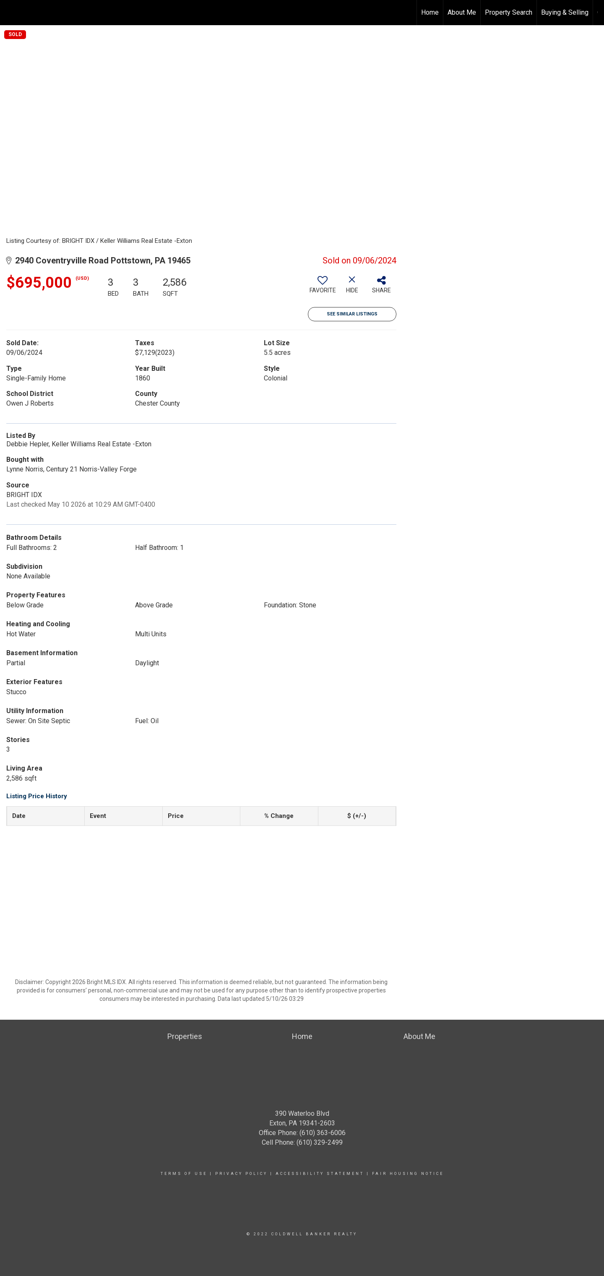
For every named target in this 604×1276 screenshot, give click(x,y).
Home (430, 12)
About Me (462, 12)
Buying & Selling (564, 12)
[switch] (322, 287)
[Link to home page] (10, 12)
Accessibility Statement (320, 1174)
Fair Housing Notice (408, 1174)
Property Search (508, 12)
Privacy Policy (241, 1174)
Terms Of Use (184, 1174)
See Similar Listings (352, 314)
